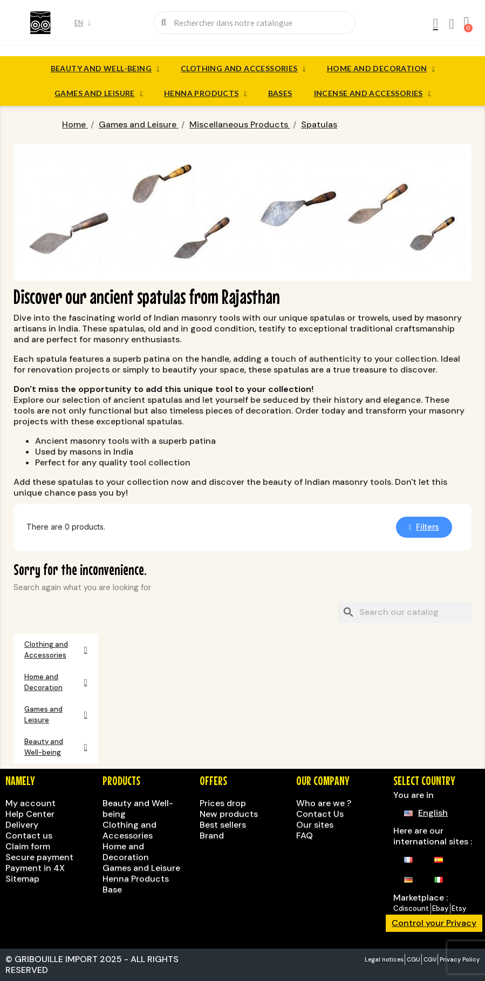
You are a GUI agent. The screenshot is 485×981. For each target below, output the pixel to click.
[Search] (405, 612)
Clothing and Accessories (243, 68)
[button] (424, 527)
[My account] (435, 24)
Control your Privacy (434, 923)
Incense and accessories (372, 93)
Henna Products (205, 93)
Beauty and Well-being (105, 68)
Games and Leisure (98, 93)
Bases (280, 93)
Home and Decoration (381, 68)
